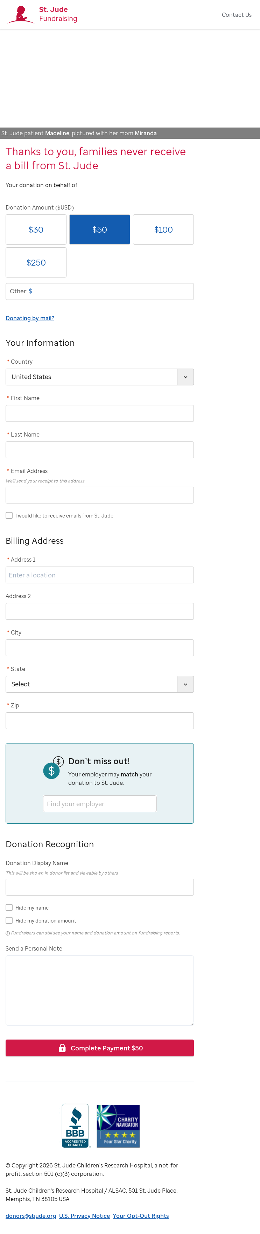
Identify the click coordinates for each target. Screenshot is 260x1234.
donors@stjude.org (31, 1216)
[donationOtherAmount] (100, 291)
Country (20, 361)
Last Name (23, 434)
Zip (13, 705)
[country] (100, 377)
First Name (23, 398)
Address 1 (21, 559)
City (14, 632)
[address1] (100, 575)
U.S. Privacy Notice (84, 1216)
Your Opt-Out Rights (141, 1216)
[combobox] (47, 803)
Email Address (27, 471)
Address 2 (18, 596)
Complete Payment (100, 1047)
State (16, 669)
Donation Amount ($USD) (40, 207)
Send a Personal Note (34, 948)
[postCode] (100, 720)
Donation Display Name (37, 863)
